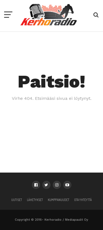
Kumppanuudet (58, 200)
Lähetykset (35, 200)
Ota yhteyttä (83, 200)
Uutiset (16, 200)
